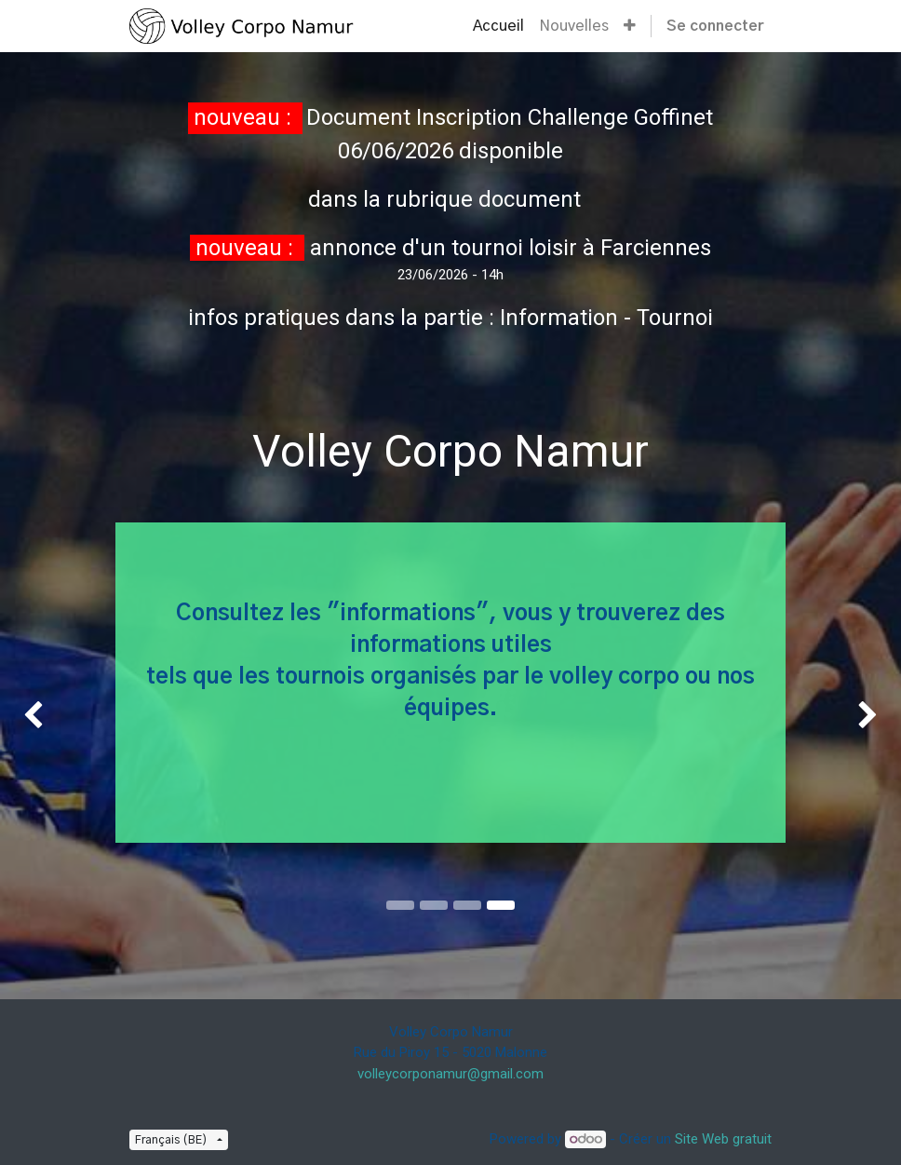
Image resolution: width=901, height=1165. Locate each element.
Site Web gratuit (723, 1139)
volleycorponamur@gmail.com (450, 1073)
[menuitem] (498, 26)
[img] (36, 716)
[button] (629, 26)
